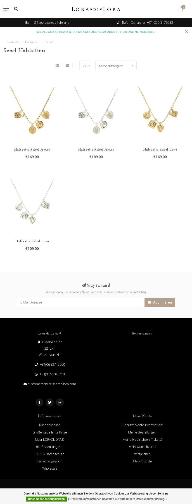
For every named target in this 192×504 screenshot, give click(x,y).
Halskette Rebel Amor (32, 149)
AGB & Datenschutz (50, 454)
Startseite (13, 42)
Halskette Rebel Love (160, 149)
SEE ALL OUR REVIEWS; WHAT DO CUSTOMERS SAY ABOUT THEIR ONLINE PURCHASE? (96, 32)
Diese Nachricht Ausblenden (46, 499)
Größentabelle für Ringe (50, 432)
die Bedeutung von (49, 447)
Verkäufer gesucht (50, 461)
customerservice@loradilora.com (52, 384)
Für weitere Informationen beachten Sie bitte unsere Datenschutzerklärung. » (117, 499)
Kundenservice (49, 425)
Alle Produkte (142, 461)
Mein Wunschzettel (142, 447)
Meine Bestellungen (142, 432)
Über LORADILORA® (49, 439)
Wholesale (49, 468)
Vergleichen (142, 454)
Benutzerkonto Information (142, 425)
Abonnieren (160, 302)
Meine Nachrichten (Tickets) (142, 439)
